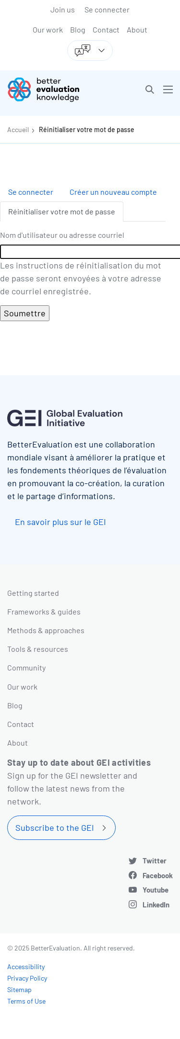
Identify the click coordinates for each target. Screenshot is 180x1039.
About (137, 29)
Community (26, 667)
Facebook (158, 875)
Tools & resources (37, 648)
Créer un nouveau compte (113, 191)
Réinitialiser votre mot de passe (86, 129)
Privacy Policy (27, 978)
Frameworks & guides (44, 611)
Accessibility (26, 966)
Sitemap (19, 989)
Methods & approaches (45, 630)
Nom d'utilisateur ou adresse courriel (62, 234)
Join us (62, 9)
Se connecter (107, 9)
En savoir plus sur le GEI (60, 521)
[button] (149, 89)
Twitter (155, 860)
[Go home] (52, 89)
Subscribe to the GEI (54, 827)
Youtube (155, 889)
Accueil (18, 129)
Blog (77, 29)
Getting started (33, 592)
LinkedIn (156, 904)
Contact (106, 29)
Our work (48, 29)
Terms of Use (26, 1001)
